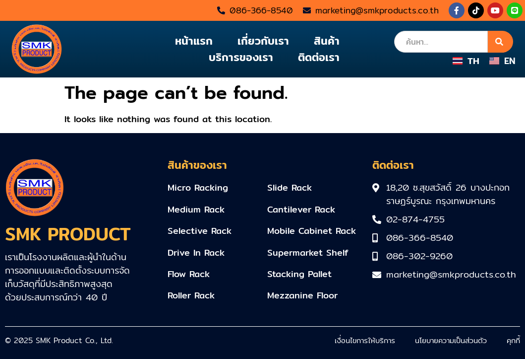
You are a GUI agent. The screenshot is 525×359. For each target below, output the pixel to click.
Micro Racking (198, 187)
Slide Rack (289, 187)
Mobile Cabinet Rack (311, 230)
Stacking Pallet (299, 274)
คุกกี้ (513, 340)
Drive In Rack (196, 252)
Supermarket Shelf (308, 252)
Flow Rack (189, 274)
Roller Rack (191, 295)
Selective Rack (200, 230)
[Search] (500, 42)
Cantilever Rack (301, 209)
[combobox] (441, 42)
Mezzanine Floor (302, 295)
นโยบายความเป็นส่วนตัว (451, 340)
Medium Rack (196, 209)
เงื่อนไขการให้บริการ (365, 340)
